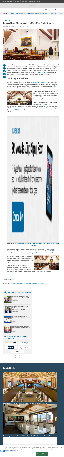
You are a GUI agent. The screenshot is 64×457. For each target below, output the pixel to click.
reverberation (41, 176)
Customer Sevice (45, 437)
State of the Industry (46, 420)
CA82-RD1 (51, 144)
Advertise (17, 1)
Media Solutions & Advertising (8, 435)
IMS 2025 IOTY (54, 13)
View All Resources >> (47, 422)
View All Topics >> (26, 430)
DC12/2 (17, 110)
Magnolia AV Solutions (39, 82)
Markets (23, 422)
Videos (3, 424)
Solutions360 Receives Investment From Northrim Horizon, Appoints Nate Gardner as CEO (21, 220)
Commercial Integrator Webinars (29, 437)
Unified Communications (27, 428)
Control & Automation (26, 418)
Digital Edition (45, 418)
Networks (24, 424)
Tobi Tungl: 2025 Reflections (17, 13)
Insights (3, 414)
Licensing (4, 437)
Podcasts (4, 418)
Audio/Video (24, 412)
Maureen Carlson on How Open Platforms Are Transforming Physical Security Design (20, 201)
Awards (3, 420)
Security (23, 426)
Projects (6, 20)
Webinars (44, 416)
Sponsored (15, 193)
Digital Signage (25, 420)
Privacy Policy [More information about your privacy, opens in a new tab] (14, 450)
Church (26, 176)
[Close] (61, 447)
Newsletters (4, 439)
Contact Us (44, 435)
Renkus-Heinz (42, 72)
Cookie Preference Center (27, 453)
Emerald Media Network (6, 1)
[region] (32, 451)
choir (21, 176)
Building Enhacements (27, 414)
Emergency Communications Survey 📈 (37, 13)
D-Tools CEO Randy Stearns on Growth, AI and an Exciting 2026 (20, 190)
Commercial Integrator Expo (28, 1)
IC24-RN (46, 106)
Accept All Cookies (42, 453)
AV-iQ (38, 1)
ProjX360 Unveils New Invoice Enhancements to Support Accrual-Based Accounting (21, 210)
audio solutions (15, 176)
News (14, 214)
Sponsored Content (6, 426)
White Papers (45, 414)
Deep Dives (44, 412)
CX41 (36, 142)
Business (24, 416)
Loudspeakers (32, 176)
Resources (4, 416)
